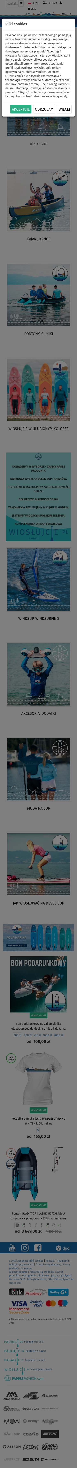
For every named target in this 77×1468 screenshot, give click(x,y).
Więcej (64, 109)
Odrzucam (44, 109)
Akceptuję (21, 109)
